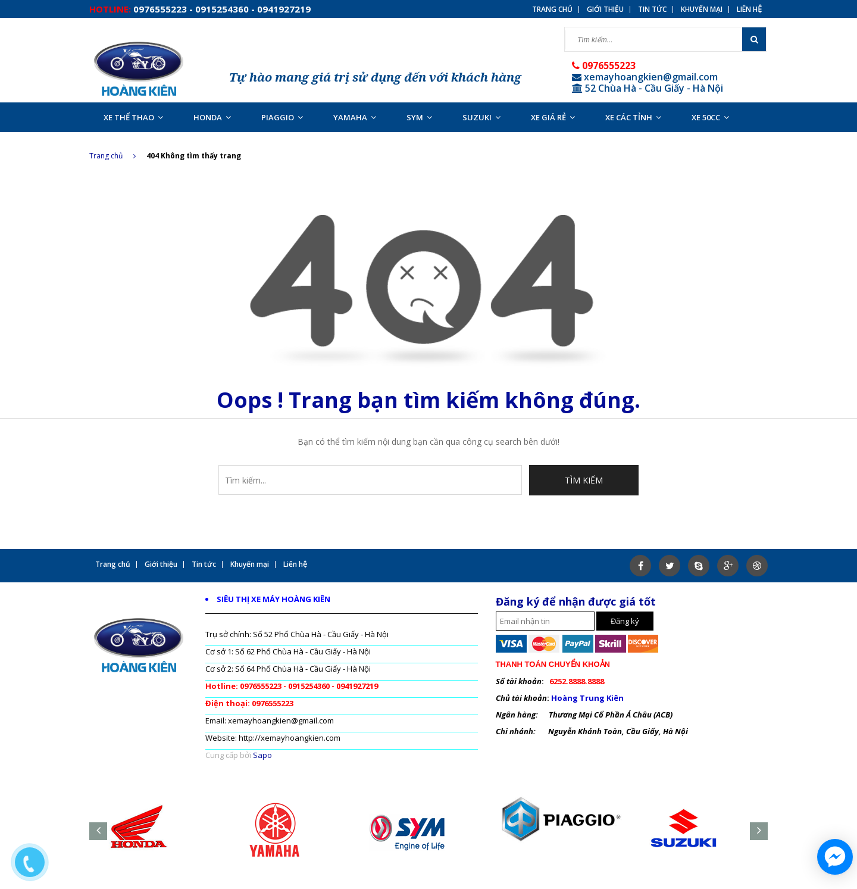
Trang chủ (552, 9)
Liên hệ (749, 9)
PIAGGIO (282, 117)
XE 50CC (710, 117)
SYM (419, 117)
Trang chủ (112, 156)
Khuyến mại (701, 9)
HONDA (212, 117)
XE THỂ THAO (133, 117)
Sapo (262, 755)
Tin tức (652, 9)
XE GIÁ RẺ (553, 117)
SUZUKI (481, 117)
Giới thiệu (605, 9)
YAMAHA (354, 117)
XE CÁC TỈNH (633, 117)
